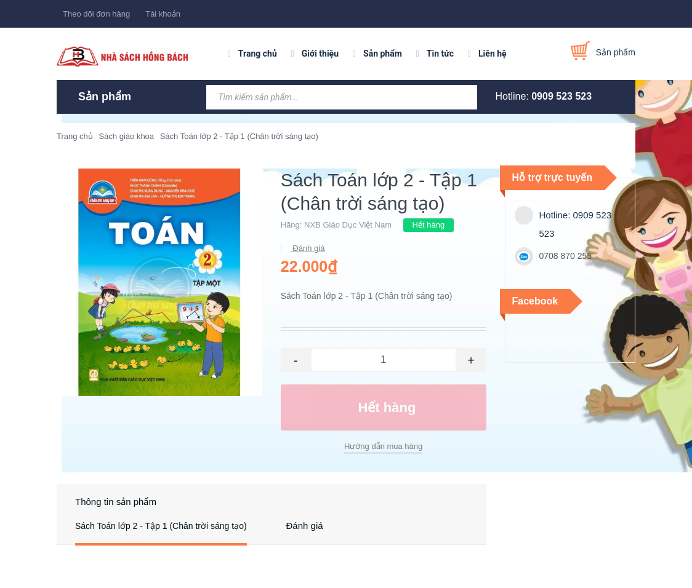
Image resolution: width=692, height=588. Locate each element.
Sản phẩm (382, 53)
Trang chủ (257, 53)
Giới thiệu (320, 53)
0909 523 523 (561, 96)
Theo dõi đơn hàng (96, 13)
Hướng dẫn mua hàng (383, 446)
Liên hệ (492, 53)
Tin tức (440, 53)
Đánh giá (308, 248)
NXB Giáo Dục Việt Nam (348, 224)
